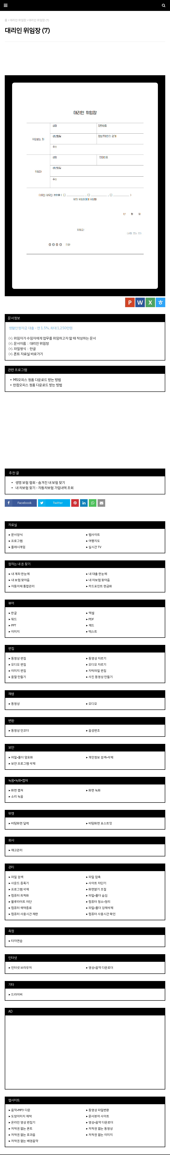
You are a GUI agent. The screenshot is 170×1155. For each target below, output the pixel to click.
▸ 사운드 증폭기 (19, 883)
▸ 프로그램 (16, 541)
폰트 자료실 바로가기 (28, 354)
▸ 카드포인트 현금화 (99, 586)
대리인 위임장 (39, 343)
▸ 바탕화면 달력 (19, 823)
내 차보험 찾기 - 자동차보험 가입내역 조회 (44, 487)
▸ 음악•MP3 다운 (19, 1110)
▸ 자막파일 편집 (96, 670)
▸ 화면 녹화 (93, 790)
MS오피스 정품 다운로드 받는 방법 (37, 379)
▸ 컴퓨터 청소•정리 (98, 901)
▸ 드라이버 (16, 994)
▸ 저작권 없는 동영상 (99, 1128)
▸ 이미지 (14, 631)
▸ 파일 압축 (93, 877)
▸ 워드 (13, 619)
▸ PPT (12, 625)
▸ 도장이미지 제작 (20, 1116)
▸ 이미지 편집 (17, 670)
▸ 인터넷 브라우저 (20, 967)
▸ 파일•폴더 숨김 (97, 895)
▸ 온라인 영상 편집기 (22, 1122)
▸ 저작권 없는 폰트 (21, 1128)
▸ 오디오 (91, 703)
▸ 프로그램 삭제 (19, 889)
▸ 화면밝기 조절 (96, 889)
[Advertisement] (85, 58)
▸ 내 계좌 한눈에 (19, 574)
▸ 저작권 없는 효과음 (22, 1134)
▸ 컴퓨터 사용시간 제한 (23, 914)
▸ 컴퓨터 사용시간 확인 (101, 914)
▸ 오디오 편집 (17, 664)
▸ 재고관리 (16, 850)
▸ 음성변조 (93, 730)
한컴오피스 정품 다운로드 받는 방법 (37, 385)
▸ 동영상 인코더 (19, 730)
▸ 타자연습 (16, 941)
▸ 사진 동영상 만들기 (99, 677)
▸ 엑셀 (90, 613)
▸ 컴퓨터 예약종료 (20, 908)
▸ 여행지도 (93, 541)
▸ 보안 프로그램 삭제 (22, 763)
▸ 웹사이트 (93, 534)
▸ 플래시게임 (17, 547)
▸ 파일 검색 (16, 877)
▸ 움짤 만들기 (17, 677)
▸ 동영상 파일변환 (97, 1110)
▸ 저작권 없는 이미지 (99, 1134)
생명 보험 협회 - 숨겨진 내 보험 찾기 (40, 482)
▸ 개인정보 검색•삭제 (99, 757)
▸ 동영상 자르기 (96, 658)
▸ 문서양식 (16, 534)
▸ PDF (90, 619)
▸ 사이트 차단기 (96, 883)
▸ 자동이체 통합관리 (22, 586)
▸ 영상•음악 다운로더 (99, 967)
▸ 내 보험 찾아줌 (19, 580)
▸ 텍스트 (91, 631)
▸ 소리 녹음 (16, 796)
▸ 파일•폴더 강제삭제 (99, 908)
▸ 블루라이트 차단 (20, 901)
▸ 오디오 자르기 (96, 664)
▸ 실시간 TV (93, 547)
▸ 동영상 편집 (17, 658)
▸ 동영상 (14, 703)
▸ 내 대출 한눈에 (96, 574)
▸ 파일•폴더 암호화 (21, 757)
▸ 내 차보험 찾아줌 (98, 580)
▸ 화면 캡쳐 (16, 790)
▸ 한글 (13, 613)
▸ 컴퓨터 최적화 (19, 895)
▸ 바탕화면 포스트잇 (99, 823)
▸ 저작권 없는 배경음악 (23, 1141)
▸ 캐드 (90, 625)
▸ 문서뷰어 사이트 (97, 1116)
